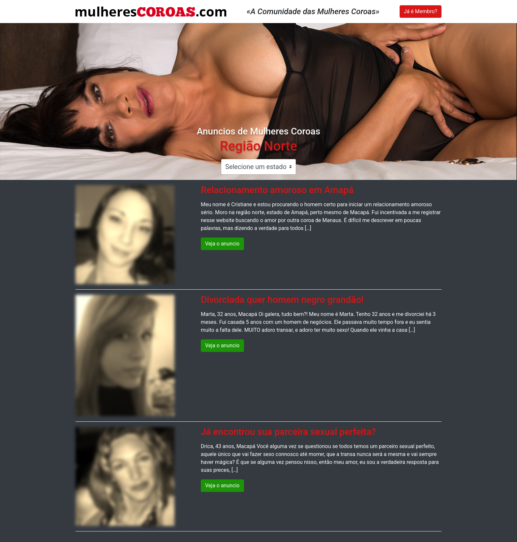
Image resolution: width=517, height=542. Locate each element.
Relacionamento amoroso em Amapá (277, 190)
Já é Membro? (420, 11)
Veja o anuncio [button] (222, 244)
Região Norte (258, 146)
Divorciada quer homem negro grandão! (282, 299)
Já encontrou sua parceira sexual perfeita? (288, 431)
